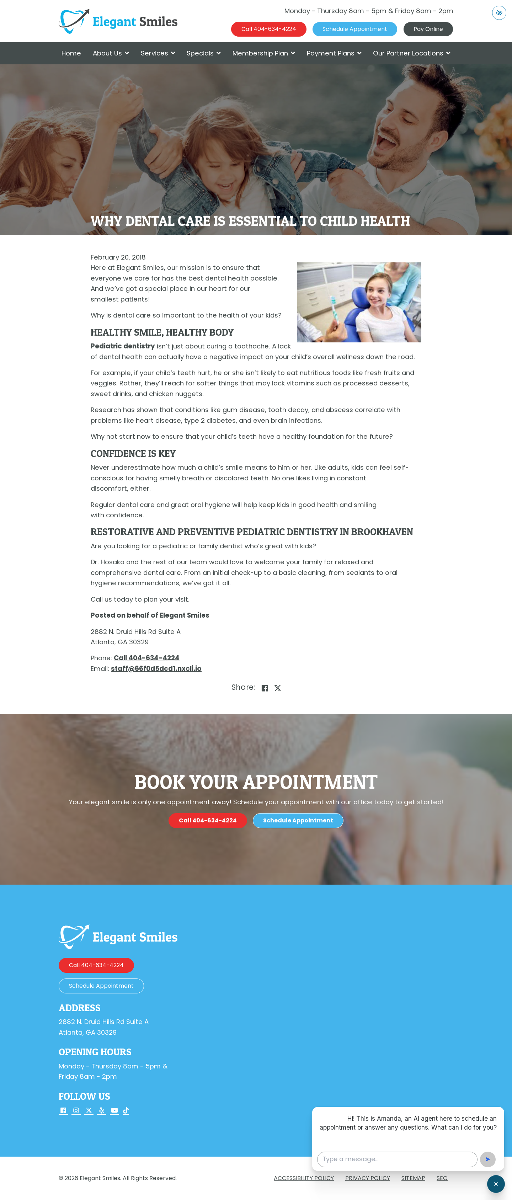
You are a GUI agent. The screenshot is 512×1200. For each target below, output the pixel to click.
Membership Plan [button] (264, 53)
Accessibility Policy (304, 1178)
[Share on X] (277, 688)
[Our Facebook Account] (63, 1111)
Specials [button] (204, 53)
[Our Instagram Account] (76, 1111)
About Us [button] (111, 53)
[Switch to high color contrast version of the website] (499, 13)
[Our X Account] (89, 1111)
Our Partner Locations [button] (411, 53)
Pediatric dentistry (123, 346)
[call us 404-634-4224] (268, 29)
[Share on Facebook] (265, 688)
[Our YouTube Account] (114, 1111)
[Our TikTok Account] (126, 1111)
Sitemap (413, 1178)
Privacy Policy (367, 1178)
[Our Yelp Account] (101, 1111)
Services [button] (158, 53)
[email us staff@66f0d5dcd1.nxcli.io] (156, 668)
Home (71, 53)
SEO (442, 1178)
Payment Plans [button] (334, 53)
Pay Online (428, 29)
